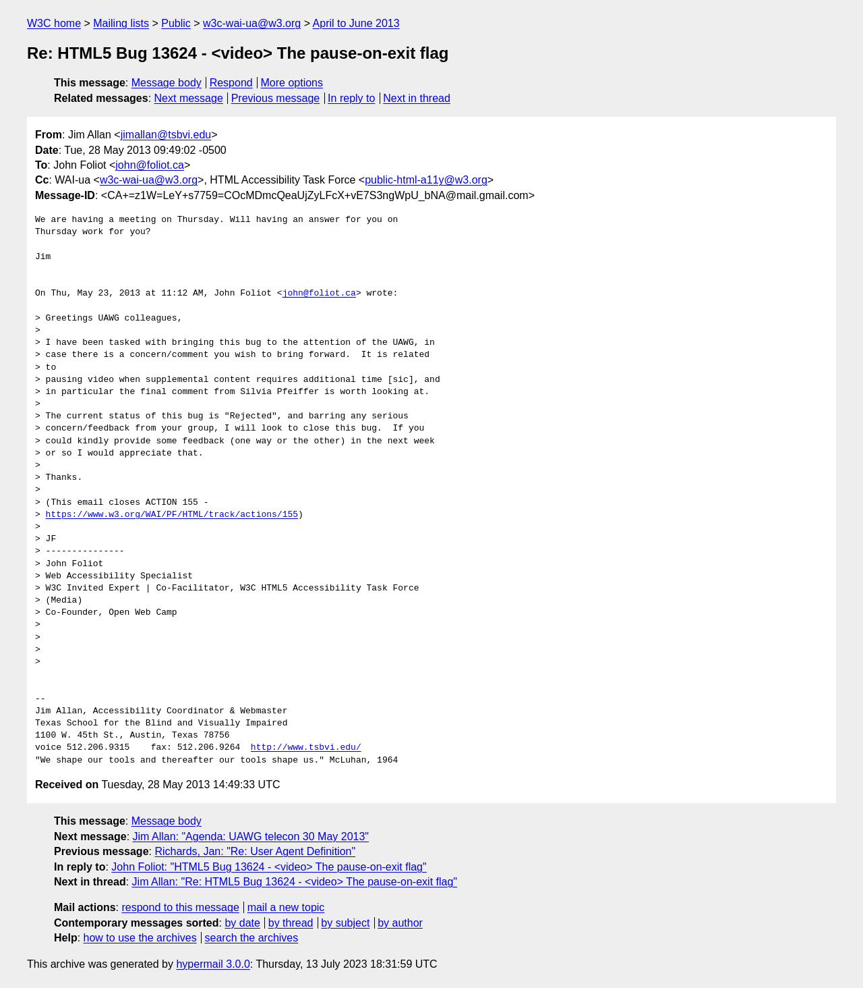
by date (242, 923)
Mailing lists (121, 23)
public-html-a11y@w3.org (426, 180)
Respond (231, 82)
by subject (345, 923)
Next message (188, 98)
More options (292, 82)
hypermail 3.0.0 (212, 964)
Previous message (275, 98)
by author (400, 923)
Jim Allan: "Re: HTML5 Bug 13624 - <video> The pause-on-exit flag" (294, 881)
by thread (291, 923)
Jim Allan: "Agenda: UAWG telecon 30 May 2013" (251, 836)
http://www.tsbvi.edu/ (306, 748)
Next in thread (416, 98)
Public (176, 23)
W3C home (54, 23)
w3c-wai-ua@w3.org (252, 23)
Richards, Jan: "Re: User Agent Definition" (254, 851)
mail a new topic (286, 907)
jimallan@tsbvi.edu (166, 134)
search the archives (252, 937)
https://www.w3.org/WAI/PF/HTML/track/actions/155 (172, 515)
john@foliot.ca (149, 165)
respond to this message (180, 907)
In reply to (351, 98)
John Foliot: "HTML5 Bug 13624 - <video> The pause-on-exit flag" (268, 867)
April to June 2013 (356, 23)
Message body (166, 82)
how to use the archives (140, 937)
